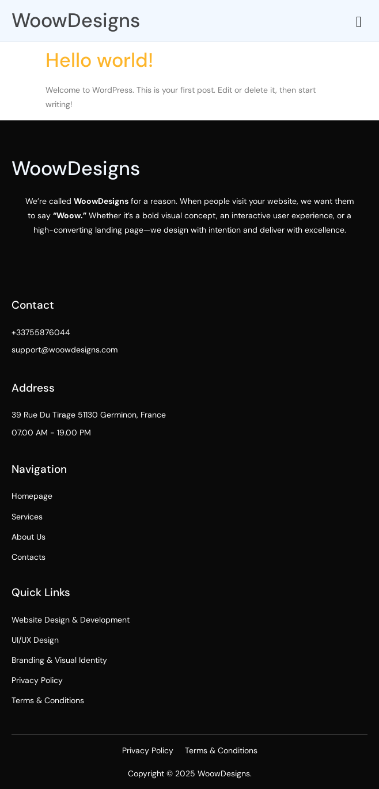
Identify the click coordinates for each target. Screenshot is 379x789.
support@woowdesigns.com (65, 349)
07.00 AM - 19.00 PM (51, 432)
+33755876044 (41, 332)
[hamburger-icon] (359, 22)
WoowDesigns (76, 20)
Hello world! (99, 60)
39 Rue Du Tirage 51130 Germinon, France (89, 414)
